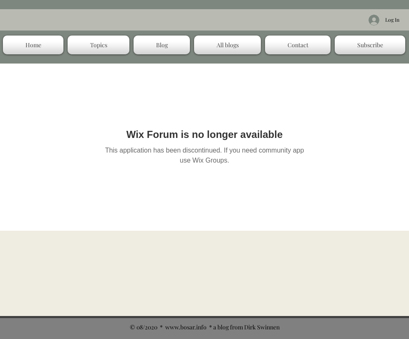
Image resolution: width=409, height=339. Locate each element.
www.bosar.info (186, 327)
